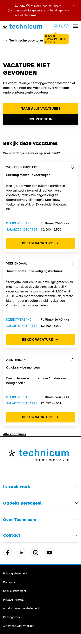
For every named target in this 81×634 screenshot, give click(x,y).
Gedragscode (12, 617)
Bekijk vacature (40, 243)
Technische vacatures (26, 40)
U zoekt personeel (22, 503)
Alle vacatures (14, 434)
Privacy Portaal (13, 599)
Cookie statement (14, 590)
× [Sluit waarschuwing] (73, 5)
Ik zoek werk (16, 486)
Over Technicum (19, 519)
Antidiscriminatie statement (21, 608)
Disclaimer (10, 582)
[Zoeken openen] (61, 26)
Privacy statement (15, 573)
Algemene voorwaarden (18, 625)
